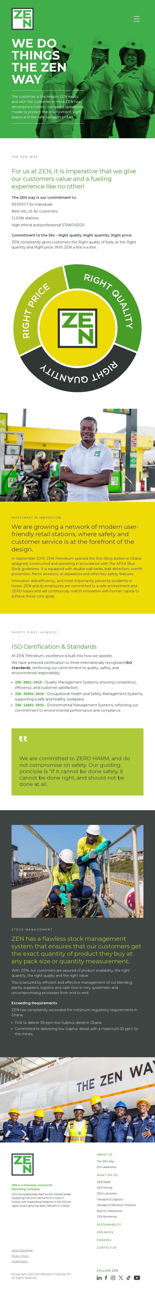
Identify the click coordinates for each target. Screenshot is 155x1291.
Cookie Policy (20, 1261)
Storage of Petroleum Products (116, 1205)
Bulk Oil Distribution (109, 1211)
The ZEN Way (105, 1161)
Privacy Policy (20, 1256)
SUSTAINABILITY (109, 1225)
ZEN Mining (104, 1187)
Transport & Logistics (110, 1199)
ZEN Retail (104, 1182)
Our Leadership (106, 1167)
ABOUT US (104, 1155)
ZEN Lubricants (107, 1193)
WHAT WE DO (107, 1175)
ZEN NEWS (105, 1232)
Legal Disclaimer (22, 1250)
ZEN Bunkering (106, 1216)
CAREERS (104, 1240)
